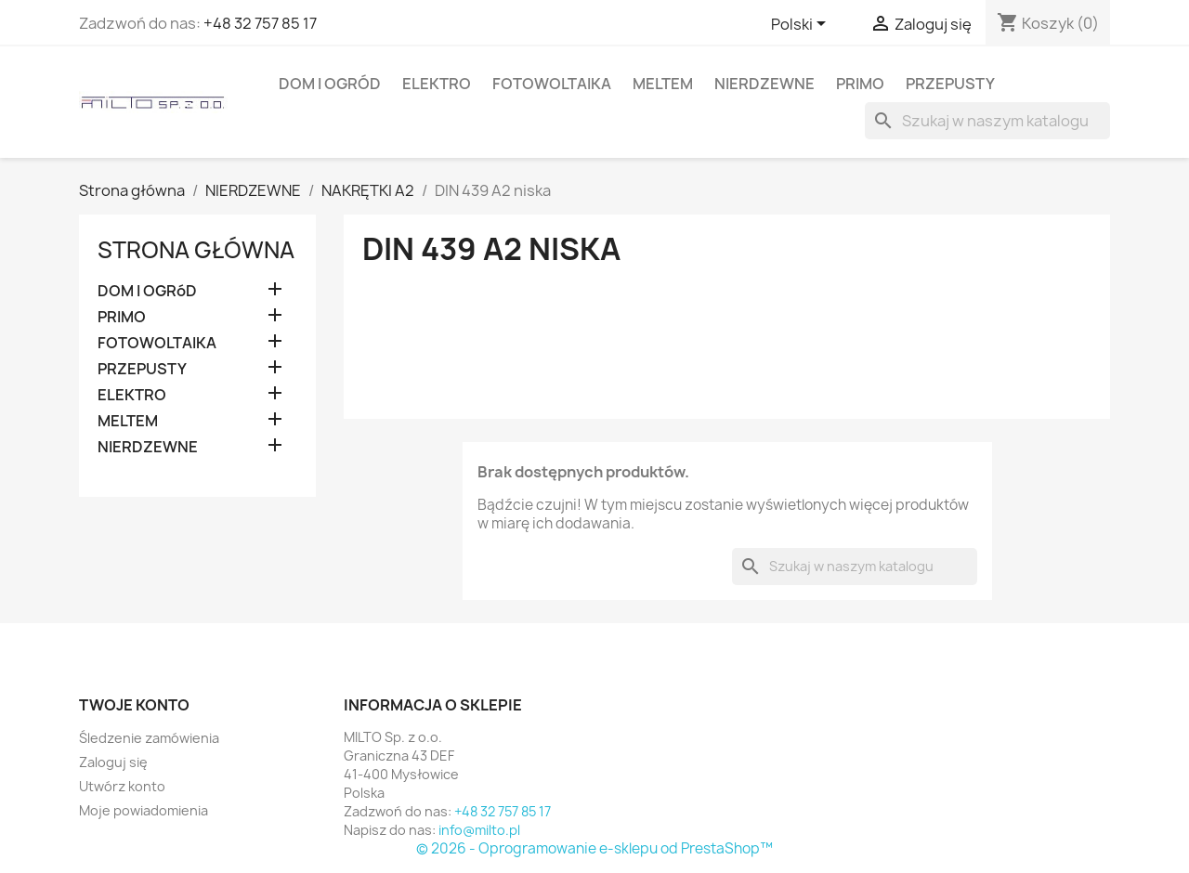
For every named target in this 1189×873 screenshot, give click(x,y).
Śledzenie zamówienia (149, 738)
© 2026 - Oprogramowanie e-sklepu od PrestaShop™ (594, 848)
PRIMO (860, 83)
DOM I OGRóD (330, 83)
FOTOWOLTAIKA (551, 83)
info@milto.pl (479, 830)
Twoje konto (134, 705)
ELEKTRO (436, 83)
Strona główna (196, 250)
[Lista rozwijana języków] (801, 25)
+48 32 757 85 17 (260, 23)
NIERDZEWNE (764, 83)
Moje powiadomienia (143, 810)
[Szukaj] (987, 120)
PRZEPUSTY (950, 83)
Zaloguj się (113, 762)
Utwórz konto (122, 786)
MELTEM (663, 83)
